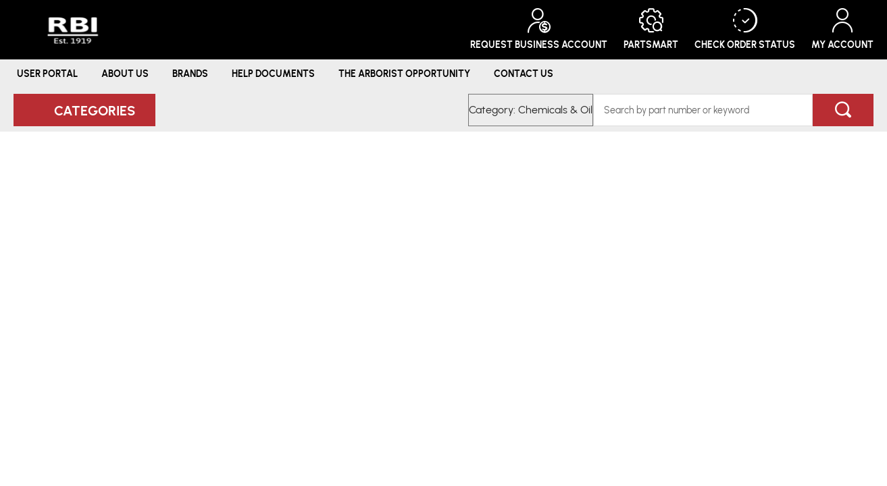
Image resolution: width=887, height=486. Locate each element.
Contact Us (523, 73)
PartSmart (651, 29)
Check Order (744, 29)
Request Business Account (538, 29)
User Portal (47, 73)
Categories (94, 110)
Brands (190, 73)
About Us (125, 73)
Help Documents (273, 73)
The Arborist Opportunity (404, 73)
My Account (842, 29)
